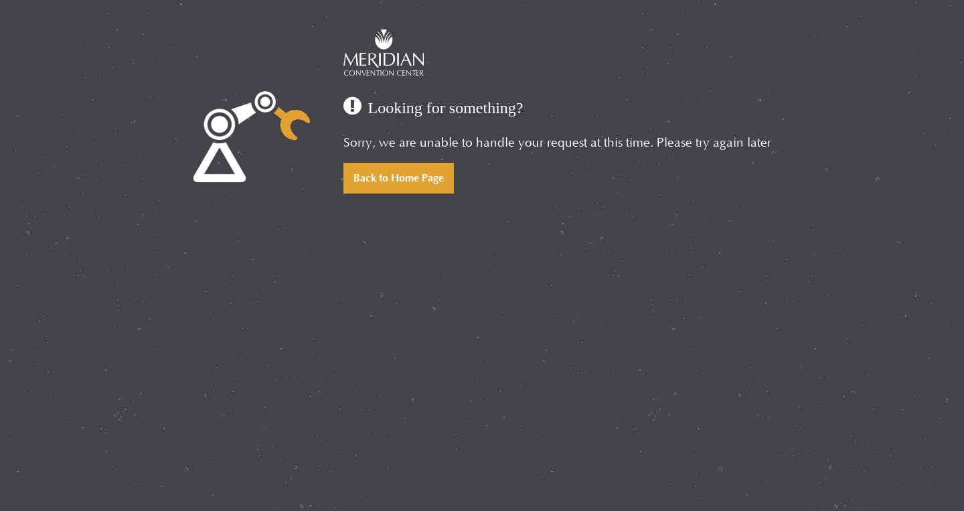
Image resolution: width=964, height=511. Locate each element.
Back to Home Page (398, 178)
